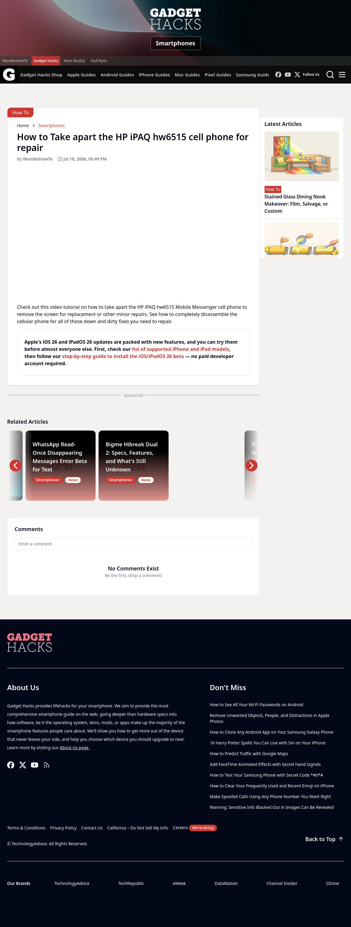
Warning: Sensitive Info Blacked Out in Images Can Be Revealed (272, 807)
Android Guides (117, 75)
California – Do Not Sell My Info (137, 828)
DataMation (226, 883)
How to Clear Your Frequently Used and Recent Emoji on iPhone (272, 786)
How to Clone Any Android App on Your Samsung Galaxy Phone (271, 732)
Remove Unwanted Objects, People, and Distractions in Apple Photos (270, 718)
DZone (332, 883)
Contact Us (91, 828)
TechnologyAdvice (71, 883)
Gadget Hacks (46, 60)
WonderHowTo (15, 60)
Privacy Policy (63, 828)
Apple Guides (81, 75)
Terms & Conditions (26, 828)
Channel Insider (281, 883)
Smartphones (175, 43)
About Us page (75, 747)
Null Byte (99, 60)
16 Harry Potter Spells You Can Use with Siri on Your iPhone (267, 743)
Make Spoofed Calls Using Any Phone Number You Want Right (270, 796)
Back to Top (324, 839)
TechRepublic (131, 883)
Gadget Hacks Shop (41, 75)
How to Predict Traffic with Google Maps (249, 753)
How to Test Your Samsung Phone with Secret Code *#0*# (266, 775)
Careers (195, 828)
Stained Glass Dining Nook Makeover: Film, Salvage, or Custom (296, 203)
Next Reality (74, 60)
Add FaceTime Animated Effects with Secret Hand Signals (265, 764)
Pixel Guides (218, 75)
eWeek (179, 883)
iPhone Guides (154, 75)
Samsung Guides (254, 75)
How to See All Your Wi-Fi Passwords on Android (256, 704)
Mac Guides (187, 75)
